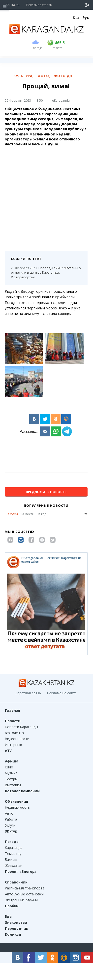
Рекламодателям (39, 4)
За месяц (27, 514)
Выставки (13, 785)
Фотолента (14, 732)
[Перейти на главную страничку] (46, 33)
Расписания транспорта (24, 888)
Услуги (10, 825)
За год (41, 514)
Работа (11, 819)
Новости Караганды (21, 726)
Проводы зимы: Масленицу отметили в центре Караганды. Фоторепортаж (46, 273)
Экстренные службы (21, 900)
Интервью (13, 744)
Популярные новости (46, 505)
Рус (86, 17)
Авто (9, 813)
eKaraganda (61, 100)
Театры (11, 779)
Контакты (13, 4)
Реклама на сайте (62, 693)
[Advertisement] (46, 197)
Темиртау (13, 853)
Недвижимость (17, 807)
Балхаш (11, 859)
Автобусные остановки (24, 894)
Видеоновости (17, 738)
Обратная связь (28, 693)
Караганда (13, 847)
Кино (9, 767)
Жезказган (13, 865)
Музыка (11, 773)
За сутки (11, 514)
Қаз (76, 17)
